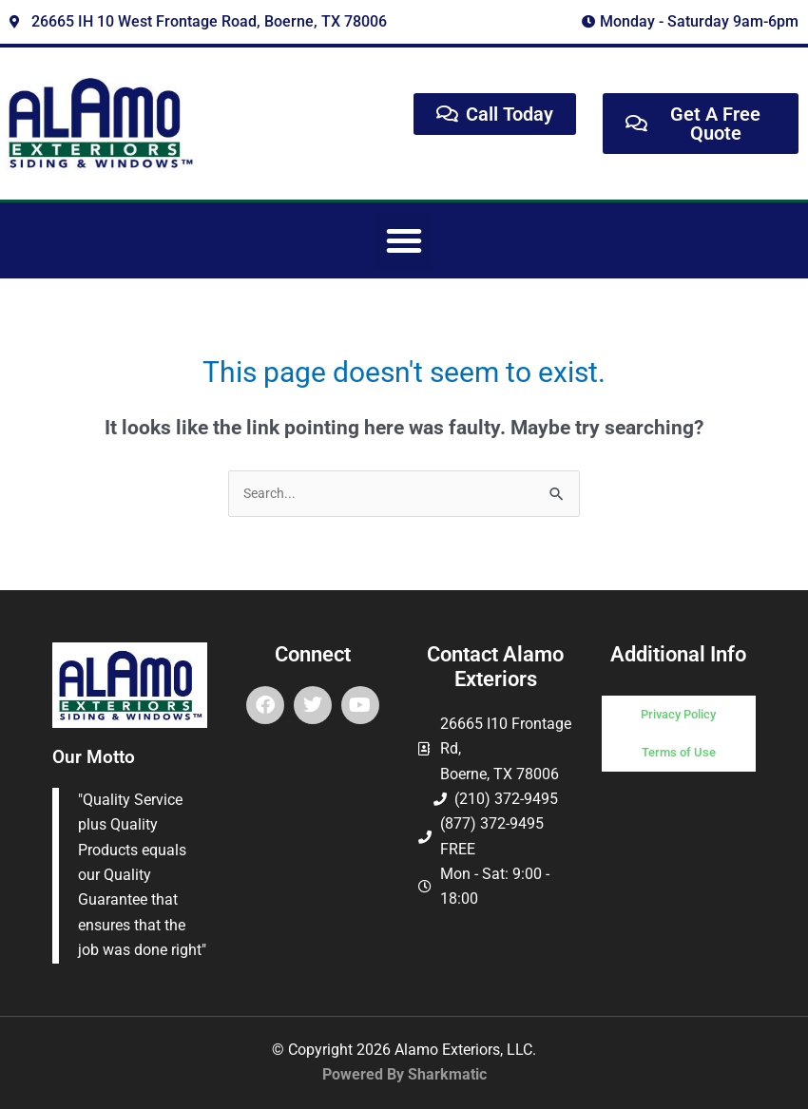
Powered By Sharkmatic (404, 1074)
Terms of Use (679, 752)
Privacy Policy (678, 714)
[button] (404, 240)
